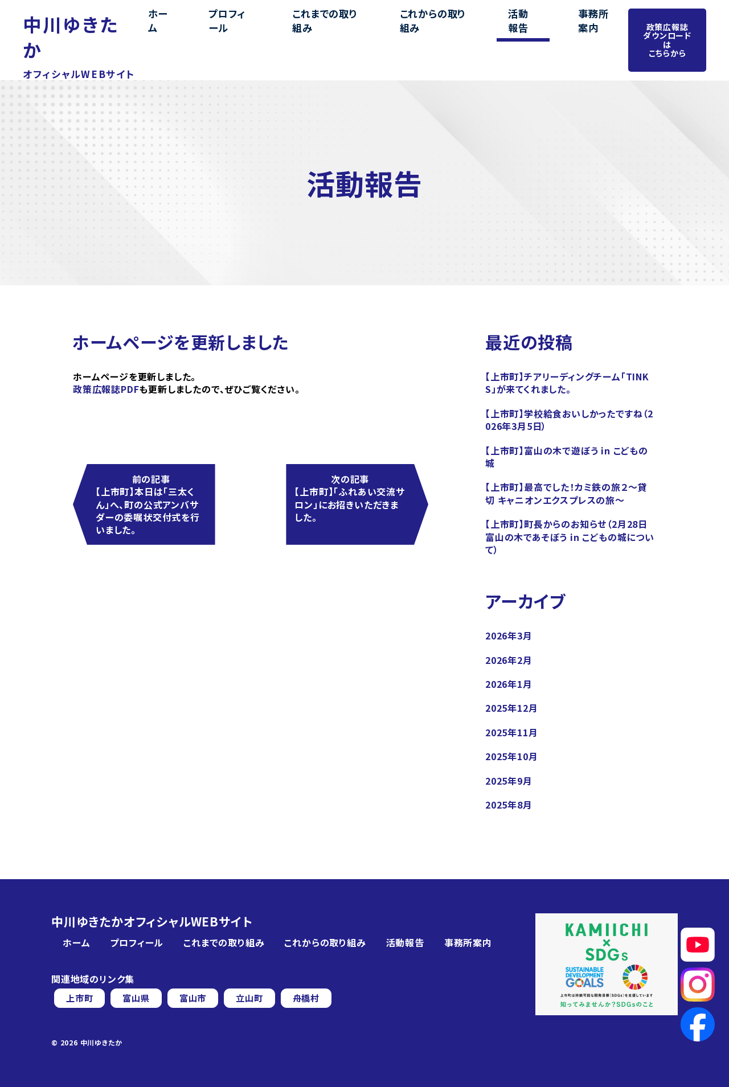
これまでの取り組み (333, 28)
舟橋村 (314, 998)
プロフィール (249, 28)
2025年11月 (511, 732)
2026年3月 (509, 635)
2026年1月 (509, 684)
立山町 (255, 998)
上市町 (80, 998)
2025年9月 (509, 780)
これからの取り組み (431, 28)
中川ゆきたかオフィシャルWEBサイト (151, 921)
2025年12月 (511, 708)
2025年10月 (511, 756)
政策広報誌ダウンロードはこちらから (665, 27)
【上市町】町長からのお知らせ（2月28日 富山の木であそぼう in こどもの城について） (569, 536)
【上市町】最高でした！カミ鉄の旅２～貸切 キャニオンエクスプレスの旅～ (566, 493)
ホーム (190, 28)
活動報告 (508, 28)
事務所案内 (568, 28)
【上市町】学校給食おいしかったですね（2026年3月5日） (569, 420)
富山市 (197, 998)
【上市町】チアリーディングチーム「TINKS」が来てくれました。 (567, 383)
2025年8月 (509, 804)
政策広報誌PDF (106, 389)
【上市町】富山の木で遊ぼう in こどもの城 (566, 457)
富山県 (138, 998)
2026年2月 (509, 660)
